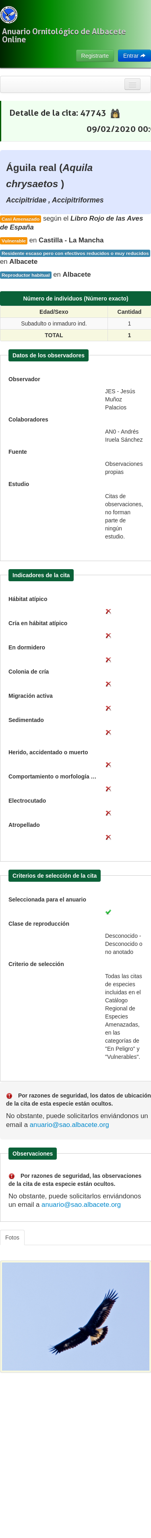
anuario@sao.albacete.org (69, 1125)
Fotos (12, 1237)
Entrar (134, 55)
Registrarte (95, 55)
